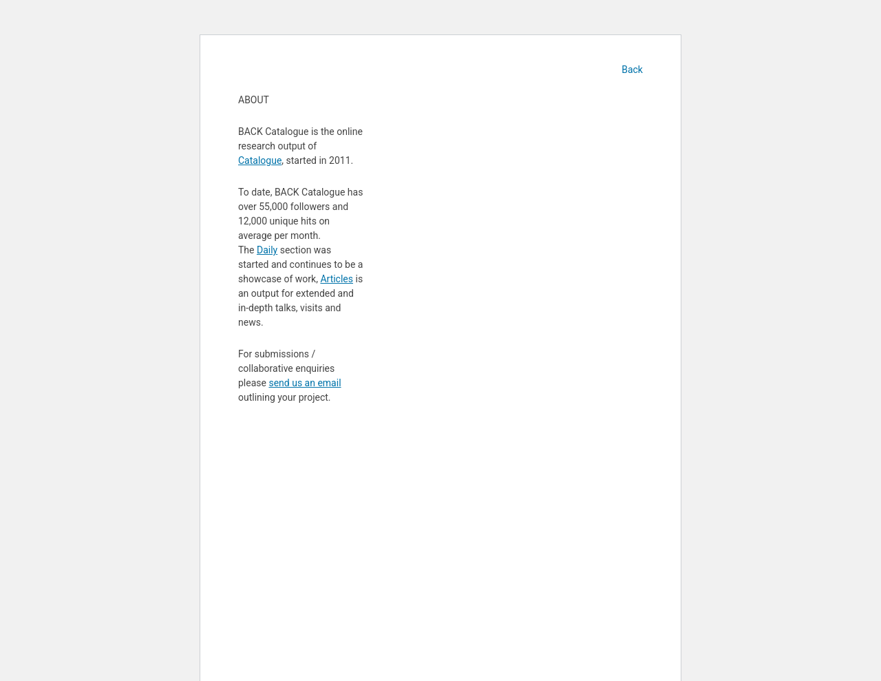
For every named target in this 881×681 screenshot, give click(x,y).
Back (632, 69)
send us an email (304, 382)
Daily (267, 249)
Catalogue (260, 160)
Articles (336, 278)
